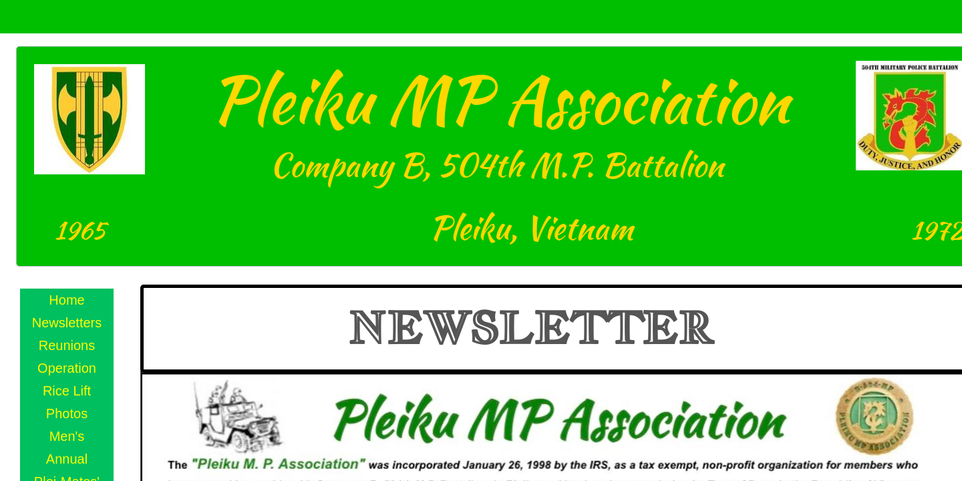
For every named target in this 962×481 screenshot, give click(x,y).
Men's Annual (67, 447)
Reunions (67, 345)
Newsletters (67, 322)
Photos (67, 413)
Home (66, 300)
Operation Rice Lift (66, 379)
